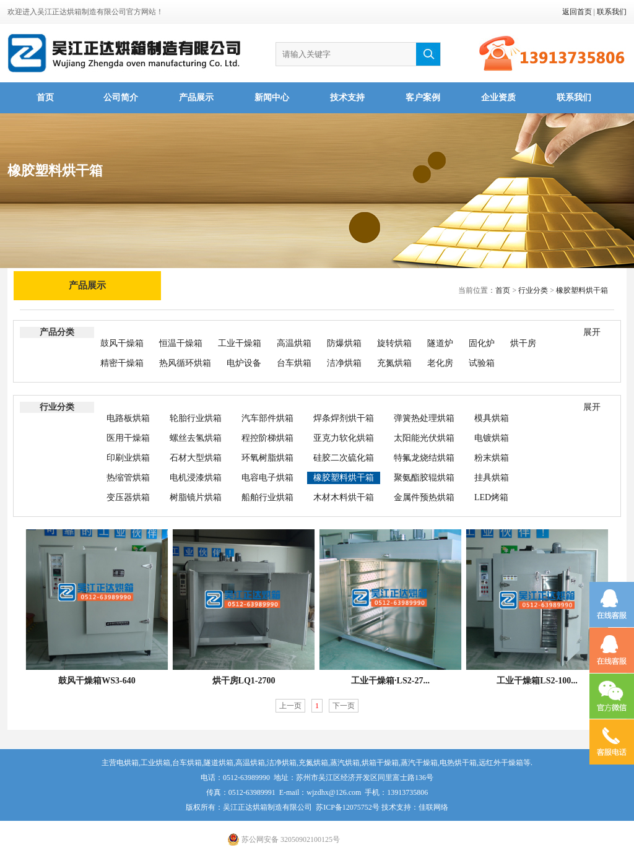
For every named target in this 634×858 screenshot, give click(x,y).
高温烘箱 (294, 343)
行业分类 (533, 290)
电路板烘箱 (128, 418)
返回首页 (577, 11)
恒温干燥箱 (180, 343)
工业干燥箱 (239, 343)
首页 (45, 97)
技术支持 (347, 97)
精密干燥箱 (122, 363)
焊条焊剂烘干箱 (343, 418)
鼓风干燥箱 (122, 343)
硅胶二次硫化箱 (343, 457)
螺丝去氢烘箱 (196, 438)
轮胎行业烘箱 (196, 418)
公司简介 (120, 97)
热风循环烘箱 (185, 363)
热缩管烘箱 (128, 477)
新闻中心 (271, 97)
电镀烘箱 (491, 438)
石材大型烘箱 (196, 457)
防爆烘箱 (344, 343)
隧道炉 (440, 343)
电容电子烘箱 (267, 477)
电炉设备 (244, 363)
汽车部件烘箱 (267, 418)
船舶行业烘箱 (267, 497)
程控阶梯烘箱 (267, 438)
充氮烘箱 (394, 363)
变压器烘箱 (128, 497)
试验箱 (482, 363)
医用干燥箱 (128, 438)
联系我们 (612, 11)
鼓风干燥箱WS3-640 (96, 680)
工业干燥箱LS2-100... (537, 680)
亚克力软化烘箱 (343, 438)
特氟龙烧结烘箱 (424, 457)
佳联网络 (433, 807)
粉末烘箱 (491, 457)
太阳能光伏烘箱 (424, 438)
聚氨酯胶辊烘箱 (424, 477)
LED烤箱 (491, 497)
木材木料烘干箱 (343, 497)
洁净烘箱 (344, 363)
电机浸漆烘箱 (196, 477)
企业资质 (498, 97)
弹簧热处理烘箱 (424, 418)
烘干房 (523, 343)
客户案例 (423, 97)
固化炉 (482, 343)
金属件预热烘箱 (424, 497)
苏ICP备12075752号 (348, 807)
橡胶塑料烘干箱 (582, 290)
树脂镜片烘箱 (196, 497)
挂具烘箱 (491, 477)
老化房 (440, 363)
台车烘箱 (294, 363)
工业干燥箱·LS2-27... (390, 680)
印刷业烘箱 (128, 457)
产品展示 (196, 97)
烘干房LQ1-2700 (244, 680)
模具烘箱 (491, 418)
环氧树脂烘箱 (267, 457)
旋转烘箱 (394, 343)
